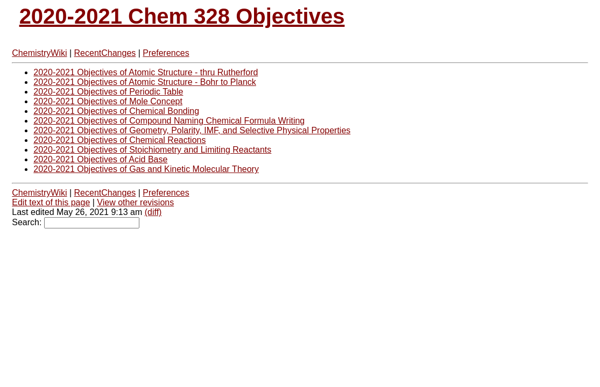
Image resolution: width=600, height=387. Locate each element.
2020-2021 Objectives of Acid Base (100, 159)
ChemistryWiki (39, 53)
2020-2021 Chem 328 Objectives (182, 16)
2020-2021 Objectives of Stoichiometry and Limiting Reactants (152, 149)
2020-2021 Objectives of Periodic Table (108, 91)
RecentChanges (105, 53)
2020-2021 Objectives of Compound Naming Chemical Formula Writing (169, 120)
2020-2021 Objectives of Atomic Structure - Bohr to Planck (144, 82)
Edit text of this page (51, 202)
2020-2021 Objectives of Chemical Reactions (119, 140)
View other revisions (135, 202)
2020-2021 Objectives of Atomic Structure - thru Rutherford (145, 72)
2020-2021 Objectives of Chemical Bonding (116, 111)
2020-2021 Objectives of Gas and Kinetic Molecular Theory (146, 169)
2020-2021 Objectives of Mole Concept (107, 101)
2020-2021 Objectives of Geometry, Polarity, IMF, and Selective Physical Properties (191, 130)
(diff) (153, 212)
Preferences (166, 53)
